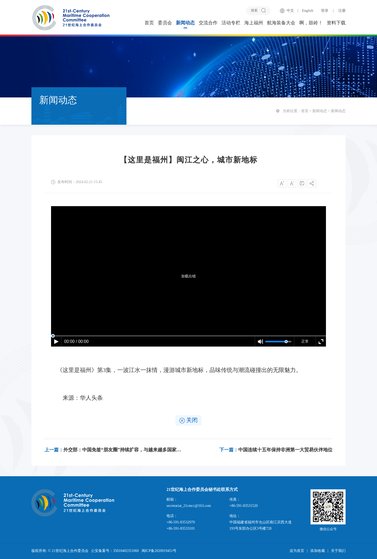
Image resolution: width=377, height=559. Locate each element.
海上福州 (253, 22)
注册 (342, 11)
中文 (290, 11)
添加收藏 (317, 551)
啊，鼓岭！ (311, 22)
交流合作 (208, 22)
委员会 (165, 22)
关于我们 (338, 551)
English (307, 11)
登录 (324, 11)
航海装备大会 (281, 22)
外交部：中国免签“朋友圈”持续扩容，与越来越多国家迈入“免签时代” (114, 449)
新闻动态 (185, 22)
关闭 (188, 420)
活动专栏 (230, 22)
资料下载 (336, 22)
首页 (149, 22)
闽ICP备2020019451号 (159, 551)
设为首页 (297, 551)
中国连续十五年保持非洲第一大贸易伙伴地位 (275, 449)
